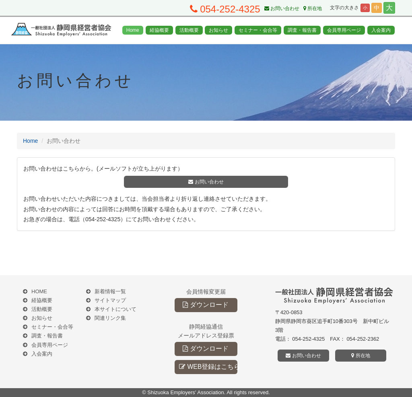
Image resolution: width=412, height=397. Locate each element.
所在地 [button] (360, 355)
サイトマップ (110, 300)
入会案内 (381, 30)
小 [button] (365, 7)
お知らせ (218, 30)
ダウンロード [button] (205, 304)
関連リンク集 (110, 318)
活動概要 (189, 30)
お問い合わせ (281, 8)
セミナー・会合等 (258, 30)
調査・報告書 (302, 30)
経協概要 (159, 30)
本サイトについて (115, 309)
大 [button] (389, 8)
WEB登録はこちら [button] (208, 366)
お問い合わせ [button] (205, 182)
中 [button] (376, 7)
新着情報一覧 (110, 291)
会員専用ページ (344, 30)
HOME (39, 291)
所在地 (312, 8)
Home (132, 30)
